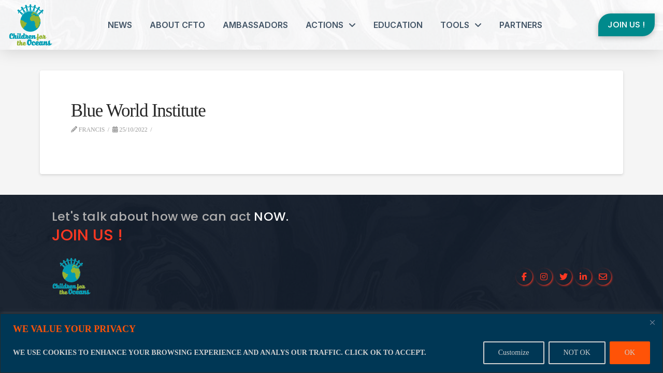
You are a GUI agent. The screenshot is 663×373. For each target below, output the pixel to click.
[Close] (652, 322)
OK (630, 352)
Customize (513, 352)
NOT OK (577, 352)
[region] (331, 343)
